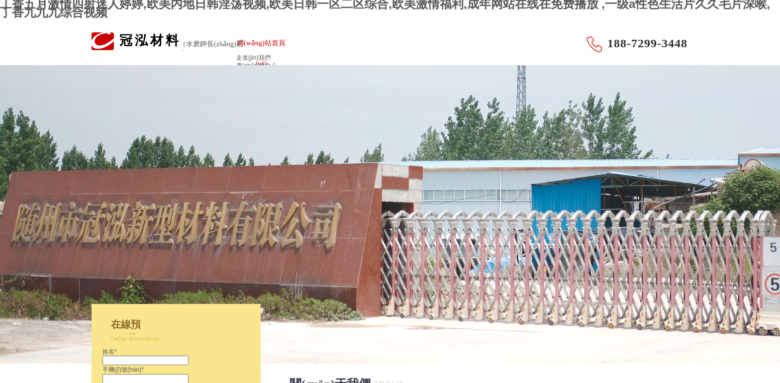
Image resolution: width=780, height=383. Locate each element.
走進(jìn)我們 (253, 57)
